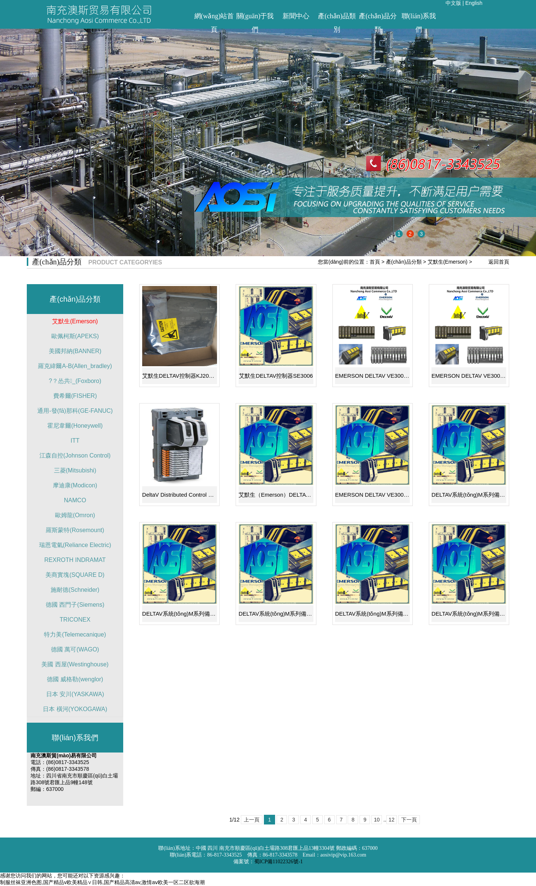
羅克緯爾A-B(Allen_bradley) (75, 366)
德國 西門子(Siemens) (75, 604)
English (473, 3)
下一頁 (409, 820)
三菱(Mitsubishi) (75, 470)
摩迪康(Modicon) (75, 485)
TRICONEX (75, 619)
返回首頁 (498, 262)
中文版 (453, 3)
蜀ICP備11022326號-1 (278, 861)
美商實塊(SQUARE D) (74, 575)
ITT (75, 440)
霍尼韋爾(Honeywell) (74, 425)
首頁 (375, 262)
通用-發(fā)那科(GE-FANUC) (75, 411)
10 (377, 820)
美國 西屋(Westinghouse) (74, 664)
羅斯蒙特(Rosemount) (75, 530)
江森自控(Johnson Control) (75, 455)
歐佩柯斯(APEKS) (75, 336)
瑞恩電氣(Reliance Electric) (75, 545)
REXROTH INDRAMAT (75, 560)
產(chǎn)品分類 (404, 262)
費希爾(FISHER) (75, 396)
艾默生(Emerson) (448, 262)
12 (392, 820)
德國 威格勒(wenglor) (75, 679)
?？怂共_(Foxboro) (75, 381)
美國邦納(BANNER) (75, 351)
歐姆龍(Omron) (75, 515)
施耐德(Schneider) (75, 590)
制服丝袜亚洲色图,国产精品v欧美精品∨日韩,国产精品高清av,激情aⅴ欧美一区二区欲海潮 (102, 882)
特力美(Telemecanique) (75, 634)
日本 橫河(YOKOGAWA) (75, 709)
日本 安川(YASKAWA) (75, 694)
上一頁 (251, 820)
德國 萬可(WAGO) (75, 649)
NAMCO (75, 500)
